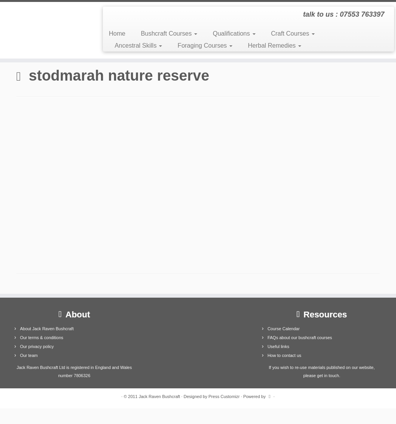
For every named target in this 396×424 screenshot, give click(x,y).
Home (117, 33)
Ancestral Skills (138, 45)
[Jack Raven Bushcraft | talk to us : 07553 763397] (46, 30)
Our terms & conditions (41, 337)
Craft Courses (293, 33)
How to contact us (284, 355)
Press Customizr (224, 396)
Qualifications (234, 33)
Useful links (278, 346)
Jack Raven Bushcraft (159, 396)
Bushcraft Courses (169, 33)
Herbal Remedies (274, 45)
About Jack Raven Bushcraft (47, 328)
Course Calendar (284, 328)
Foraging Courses (205, 45)
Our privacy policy (37, 346)
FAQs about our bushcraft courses (300, 337)
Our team (29, 355)
